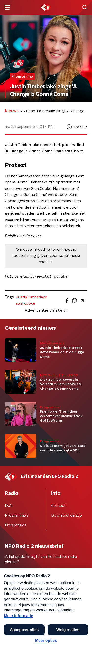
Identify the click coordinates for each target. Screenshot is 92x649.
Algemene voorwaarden (26, 611)
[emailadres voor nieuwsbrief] (46, 577)
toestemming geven (30, 256)
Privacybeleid (62, 611)
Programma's (16, 515)
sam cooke (25, 303)
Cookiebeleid (16, 624)
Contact (58, 506)
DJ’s (9, 506)
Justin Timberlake (31, 297)
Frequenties (15, 525)
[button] (83, 640)
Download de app (66, 515)
